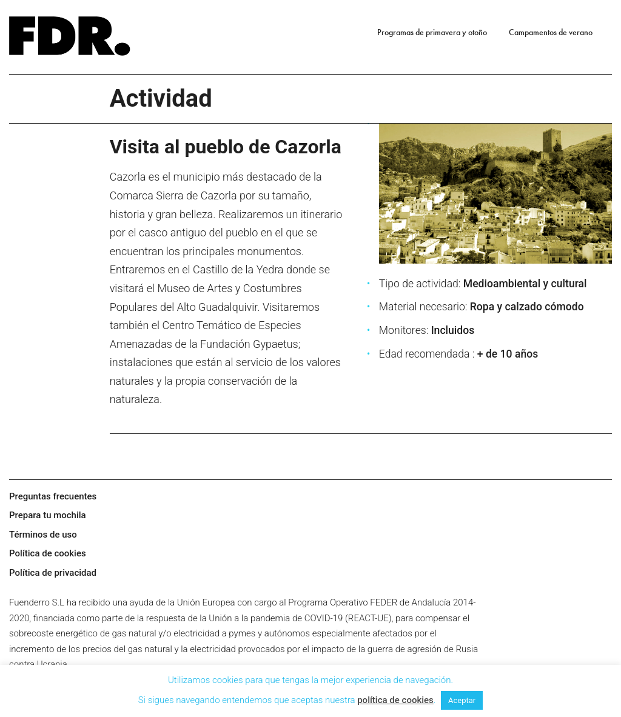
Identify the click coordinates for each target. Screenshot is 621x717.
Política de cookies (47, 553)
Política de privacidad (52, 572)
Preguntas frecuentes (52, 496)
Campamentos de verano (550, 32)
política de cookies (395, 700)
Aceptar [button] (461, 700)
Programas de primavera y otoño (432, 32)
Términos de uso (43, 534)
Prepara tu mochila (47, 515)
